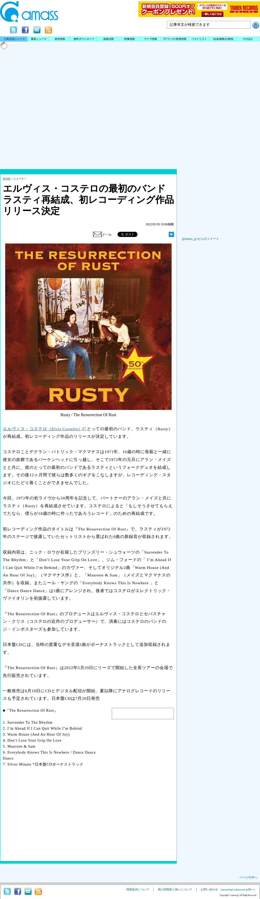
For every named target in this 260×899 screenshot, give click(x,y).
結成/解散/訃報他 (223, 38)
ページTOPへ (248, 877)
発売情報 (60, 38)
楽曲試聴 (108, 38)
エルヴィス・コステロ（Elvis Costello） (42, 429)
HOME (6, 178)
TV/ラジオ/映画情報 (174, 38)
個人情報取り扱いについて (175, 889)
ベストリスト (199, 38)
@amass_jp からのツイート (200, 239)
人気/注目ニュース (14, 38)
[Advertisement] (130, 127)
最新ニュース (39, 38)
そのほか (248, 38)
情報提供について (137, 889)
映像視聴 (129, 38)
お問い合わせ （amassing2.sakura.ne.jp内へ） (229, 889)
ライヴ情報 (150, 38)
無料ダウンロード (84, 38)
